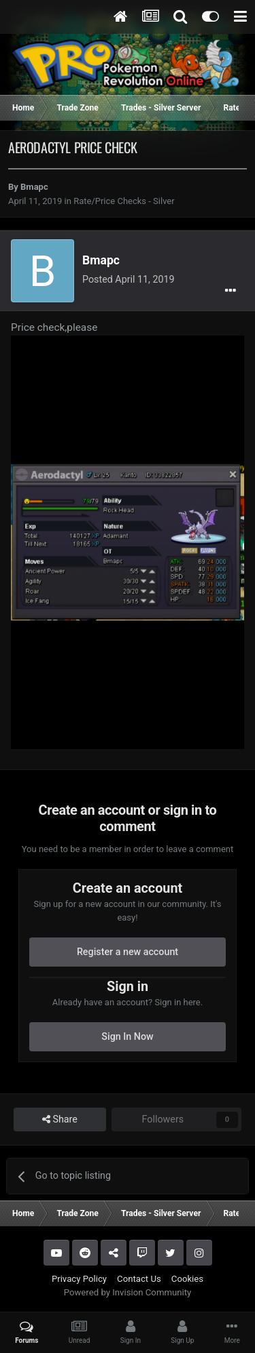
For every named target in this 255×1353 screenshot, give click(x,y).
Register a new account (127, 951)
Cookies (187, 1279)
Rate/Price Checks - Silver (124, 201)
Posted (128, 279)
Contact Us (139, 1279)
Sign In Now (127, 1036)
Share (60, 1119)
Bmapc (34, 187)
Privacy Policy (79, 1279)
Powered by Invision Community (128, 1292)
